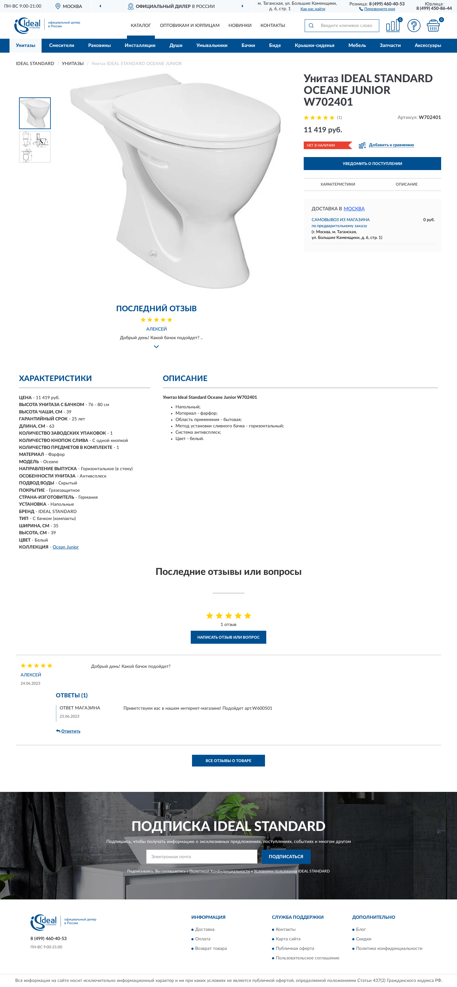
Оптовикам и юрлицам (190, 25)
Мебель (357, 45)
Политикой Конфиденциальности (219, 871)
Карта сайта (288, 939)
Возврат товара (211, 949)
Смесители (61, 45)
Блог (361, 930)
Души (175, 45)
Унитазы (25, 45)
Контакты (273, 25)
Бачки (248, 45)
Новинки (240, 25)
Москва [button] (354, 209)
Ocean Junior (66, 547)
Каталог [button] (141, 25)
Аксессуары (428, 45)
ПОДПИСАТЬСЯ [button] (286, 857)
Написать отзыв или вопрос (228, 637)
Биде (275, 45)
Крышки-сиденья (314, 45)
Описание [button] (407, 184)
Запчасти (390, 45)
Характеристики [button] (338, 184)
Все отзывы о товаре (228, 761)
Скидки (363, 939)
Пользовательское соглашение (307, 958)
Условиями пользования (275, 871)
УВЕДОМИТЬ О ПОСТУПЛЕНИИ (372, 164)
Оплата (202, 939)
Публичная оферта (295, 949)
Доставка (205, 930)
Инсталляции (140, 45)
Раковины (99, 45)
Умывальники (212, 45)
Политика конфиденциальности (389, 949)
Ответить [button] (68, 731)
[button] (377, 8)
